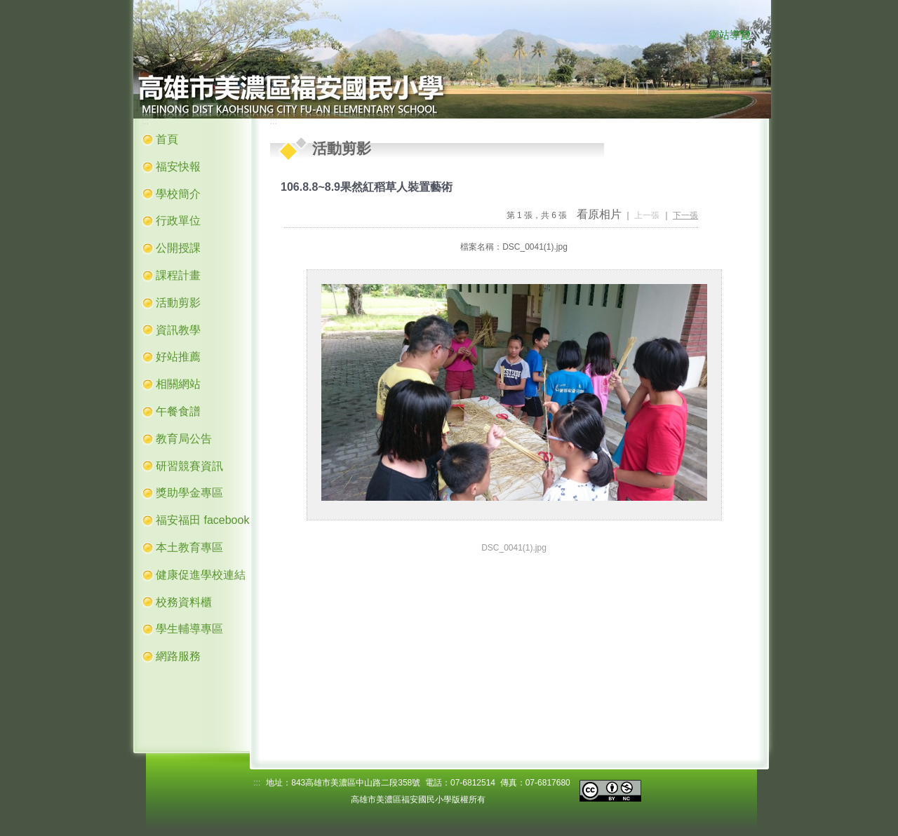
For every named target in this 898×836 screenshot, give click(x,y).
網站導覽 (730, 35)
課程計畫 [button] (178, 275)
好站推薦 (178, 357)
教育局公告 (184, 439)
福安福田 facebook (202, 520)
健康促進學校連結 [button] (201, 575)
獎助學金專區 (189, 493)
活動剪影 (178, 303)
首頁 (167, 139)
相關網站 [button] (178, 384)
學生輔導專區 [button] (189, 629)
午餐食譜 (178, 411)
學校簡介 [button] (178, 194)
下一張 (685, 215)
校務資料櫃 (184, 602)
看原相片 (599, 214)
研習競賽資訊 (189, 466)
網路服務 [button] (178, 656)
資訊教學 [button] (178, 330)
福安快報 (178, 167)
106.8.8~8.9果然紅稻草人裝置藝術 (367, 187)
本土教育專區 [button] (189, 547)
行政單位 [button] (178, 221)
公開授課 (178, 248)
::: (694, 36)
